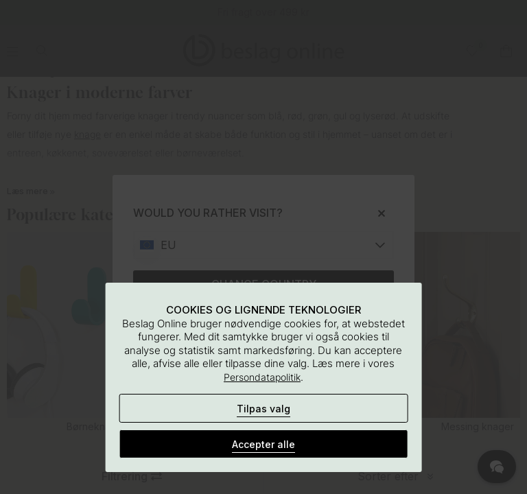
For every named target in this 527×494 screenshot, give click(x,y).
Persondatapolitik (262, 377)
